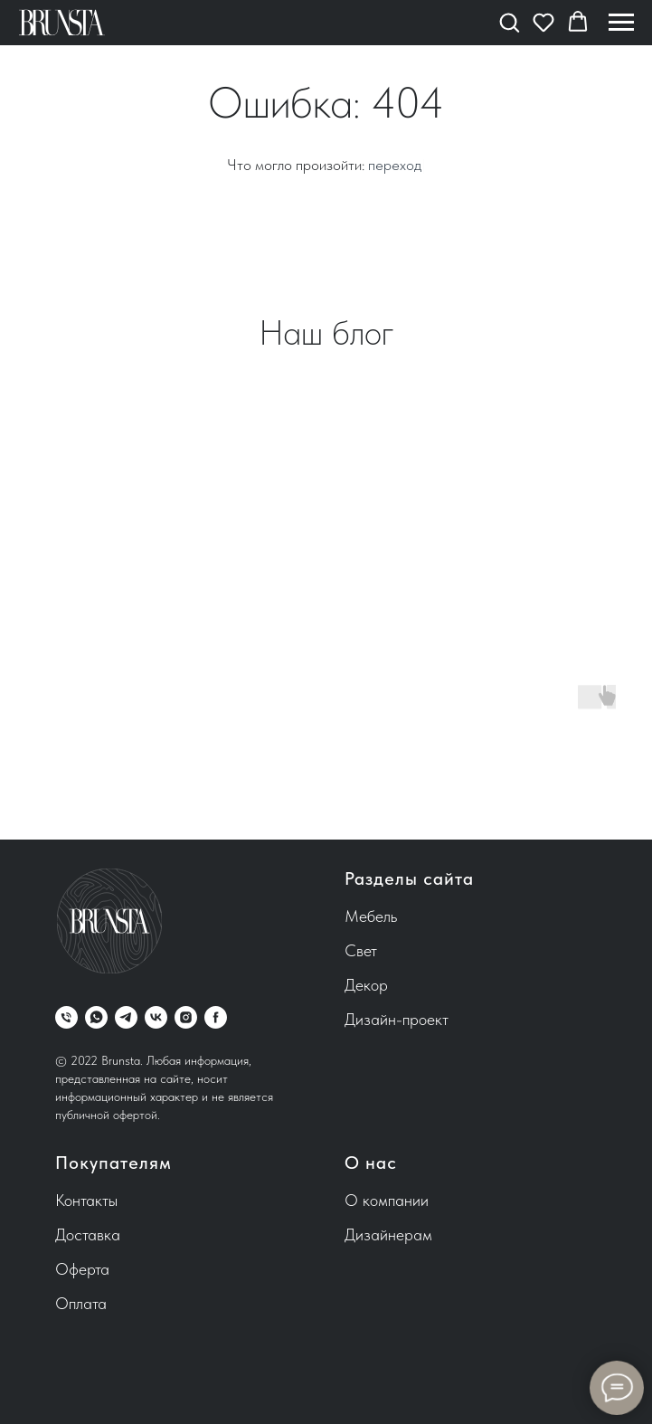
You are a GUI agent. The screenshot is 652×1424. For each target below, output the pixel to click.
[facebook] (215, 1017)
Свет (361, 950)
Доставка (87, 1234)
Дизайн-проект (397, 1019)
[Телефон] (66, 1017)
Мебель (371, 916)
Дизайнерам (388, 1234)
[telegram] (126, 1017)
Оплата (81, 1303)
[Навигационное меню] (621, 23)
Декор (366, 984)
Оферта (82, 1268)
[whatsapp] (96, 1017)
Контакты (86, 1200)
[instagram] (186, 1017)
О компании (387, 1200)
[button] (509, 22)
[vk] (156, 1017)
